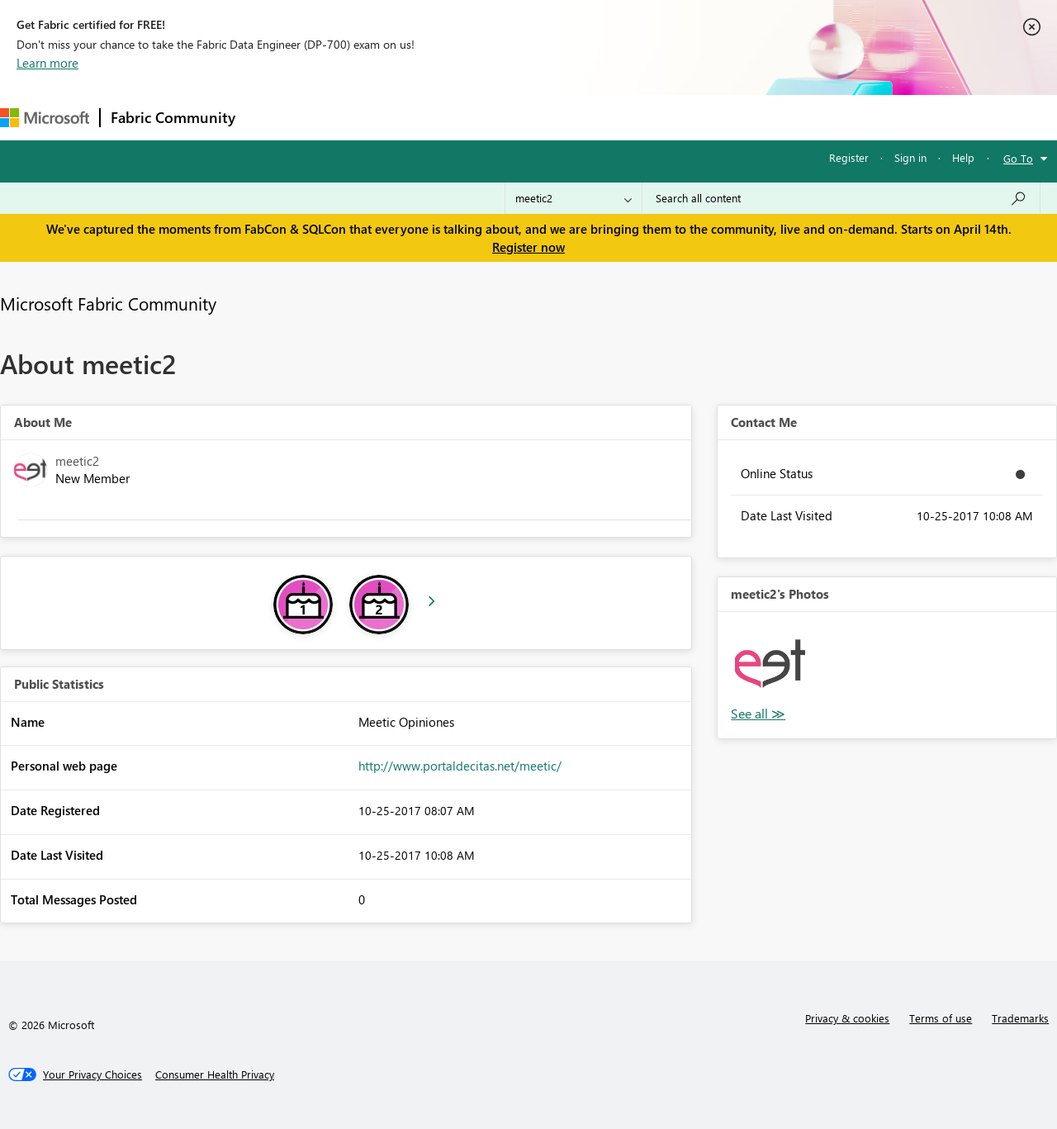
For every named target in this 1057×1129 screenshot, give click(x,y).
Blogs (560, 117)
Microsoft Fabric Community (108, 303)
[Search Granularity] (573, 198)
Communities (487, 117)
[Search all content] (841, 198)
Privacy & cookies (847, 1018)
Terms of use (940, 1018)
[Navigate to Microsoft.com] (44, 117)
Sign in (910, 157)
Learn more (47, 63)
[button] (769, 664)
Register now (528, 247)
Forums (273, 117)
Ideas (413, 117)
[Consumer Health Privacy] (214, 1074)
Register (849, 157)
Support (694, 117)
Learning (624, 117)
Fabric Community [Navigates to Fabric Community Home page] (173, 117)
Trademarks (1020, 1018)
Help (963, 157)
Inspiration (345, 117)
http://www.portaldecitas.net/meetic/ (460, 765)
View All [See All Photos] (758, 713)
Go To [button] (1018, 158)
